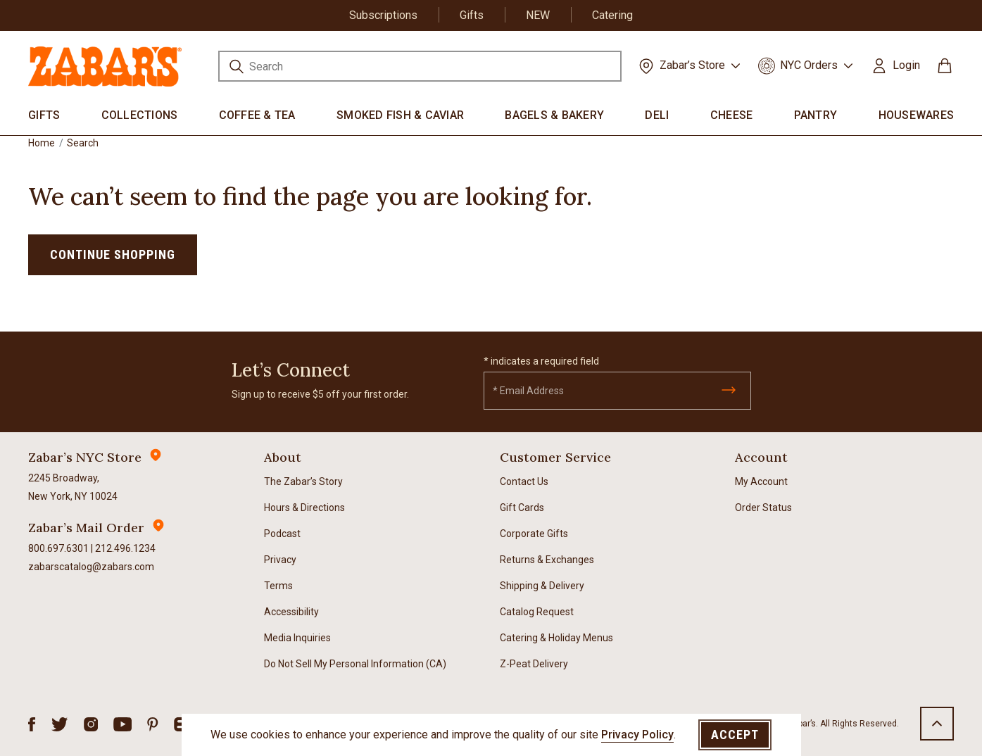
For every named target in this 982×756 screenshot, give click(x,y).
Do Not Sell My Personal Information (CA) (355, 663)
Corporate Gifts (534, 533)
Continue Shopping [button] (112, 254)
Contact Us (524, 481)
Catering (612, 15)
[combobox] (420, 66)
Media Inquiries (297, 637)
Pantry (816, 115)
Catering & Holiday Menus (556, 637)
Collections (139, 115)
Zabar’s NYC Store (84, 457)
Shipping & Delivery (542, 585)
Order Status (763, 507)
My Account (761, 481)
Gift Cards (522, 507)
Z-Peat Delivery (534, 663)
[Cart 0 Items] (945, 70)
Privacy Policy (637, 734)
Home (41, 143)
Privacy (280, 559)
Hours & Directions (304, 507)
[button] (895, 65)
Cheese (731, 115)
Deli (657, 115)
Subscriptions (383, 15)
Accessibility (291, 611)
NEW (538, 15)
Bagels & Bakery (554, 115)
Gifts (472, 15)
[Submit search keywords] (236, 69)
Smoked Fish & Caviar (400, 115)
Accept (735, 734)
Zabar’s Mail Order (86, 527)
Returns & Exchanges (547, 559)
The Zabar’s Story (303, 481)
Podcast (282, 533)
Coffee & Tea (257, 115)
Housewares (917, 115)
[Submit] (728, 390)
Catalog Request (537, 611)
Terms (278, 585)
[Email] (617, 391)
